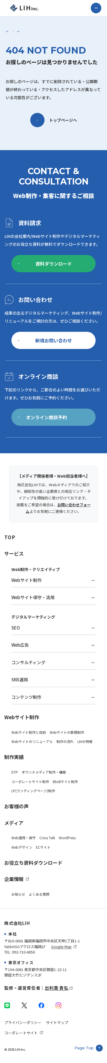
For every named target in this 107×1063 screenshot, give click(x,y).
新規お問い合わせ (45, 340)
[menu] (96, 8)
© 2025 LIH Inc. (15, 1049)
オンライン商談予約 (42, 417)
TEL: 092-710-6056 (19, 952)
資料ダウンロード (45, 263)
